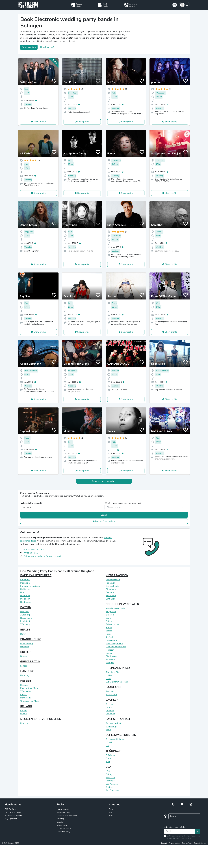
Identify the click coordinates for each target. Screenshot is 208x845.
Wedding (60, 818)
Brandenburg (26, 643)
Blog (111, 809)
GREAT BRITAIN (30, 661)
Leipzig (109, 707)
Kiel (107, 745)
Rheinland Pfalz (113, 672)
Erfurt (108, 758)
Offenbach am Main (29, 701)
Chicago (109, 774)
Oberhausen (111, 656)
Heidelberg (25, 589)
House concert (63, 809)
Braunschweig (112, 586)
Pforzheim (25, 598)
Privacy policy (174, 843)
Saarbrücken (111, 694)
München (24, 611)
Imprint (164, 843)
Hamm (109, 630)
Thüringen (110, 755)
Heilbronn (25, 595)
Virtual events (62, 825)
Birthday (60, 822)
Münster (110, 649)
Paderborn (111, 659)
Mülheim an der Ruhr (116, 646)
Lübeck (109, 742)
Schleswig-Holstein (115, 739)
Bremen (24, 656)
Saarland (110, 691)
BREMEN (25, 652)
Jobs (110, 812)
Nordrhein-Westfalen (116, 608)
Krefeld (109, 637)
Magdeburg (111, 726)
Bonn (108, 618)
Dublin (23, 713)
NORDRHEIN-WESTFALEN (122, 604)
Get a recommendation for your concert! (42, 556)
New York (110, 777)
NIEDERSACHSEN (117, 575)
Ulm (22, 592)
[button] (184, 5)
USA (108, 767)
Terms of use (187, 843)
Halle (108, 729)
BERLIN (25, 629)
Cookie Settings (200, 843)
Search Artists (29, 47)
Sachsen (110, 704)
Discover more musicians (104, 481)
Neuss (109, 653)
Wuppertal (111, 611)
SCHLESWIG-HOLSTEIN (121, 735)
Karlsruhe (25, 579)
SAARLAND (113, 687)
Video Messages (63, 812)
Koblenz (109, 675)
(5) (118, 449)
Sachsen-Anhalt (113, 723)
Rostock (24, 723)
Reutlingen (25, 602)
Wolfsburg (111, 595)
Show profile (40, 121)
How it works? (47, 47)
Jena (108, 761)
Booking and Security (13, 815)
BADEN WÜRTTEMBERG (35, 575)
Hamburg (24, 675)
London (23, 665)
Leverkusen (111, 640)
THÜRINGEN (113, 751)
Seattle (109, 787)
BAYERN (25, 607)
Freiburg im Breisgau (30, 586)
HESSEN (25, 680)
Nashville (110, 780)
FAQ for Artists (11, 809)
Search (104, 514)
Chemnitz (110, 713)
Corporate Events (64, 828)
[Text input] (179, 831)
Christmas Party (63, 831)
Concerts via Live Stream (67, 815)
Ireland (23, 710)
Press (111, 815)
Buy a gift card (11, 818)
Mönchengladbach (114, 643)
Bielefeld (110, 614)
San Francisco (112, 790)
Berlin (23, 633)
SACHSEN (112, 700)
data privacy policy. (183, 838)
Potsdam (24, 646)
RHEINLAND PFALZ (118, 668)
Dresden (110, 710)
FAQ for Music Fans (13, 812)
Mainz (108, 678)
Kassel (23, 694)
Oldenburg (111, 589)
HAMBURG (27, 671)
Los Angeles (112, 783)
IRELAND (26, 706)
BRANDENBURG (30, 639)
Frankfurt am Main (29, 688)
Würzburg (25, 624)
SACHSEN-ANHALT (118, 719)
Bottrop (109, 621)
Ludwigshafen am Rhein (117, 681)
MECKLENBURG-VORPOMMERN (40, 719)
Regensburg (26, 618)
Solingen (110, 662)
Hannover (110, 582)
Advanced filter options (104, 521)
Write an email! (30, 552)
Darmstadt (25, 697)
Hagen (109, 627)
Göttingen (110, 598)
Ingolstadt (25, 621)
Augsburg (25, 614)
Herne (109, 633)
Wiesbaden (25, 691)
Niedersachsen (113, 579)
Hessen (24, 685)
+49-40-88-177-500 (33, 549)
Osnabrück (111, 592)
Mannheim (25, 582)
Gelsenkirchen (112, 624)
